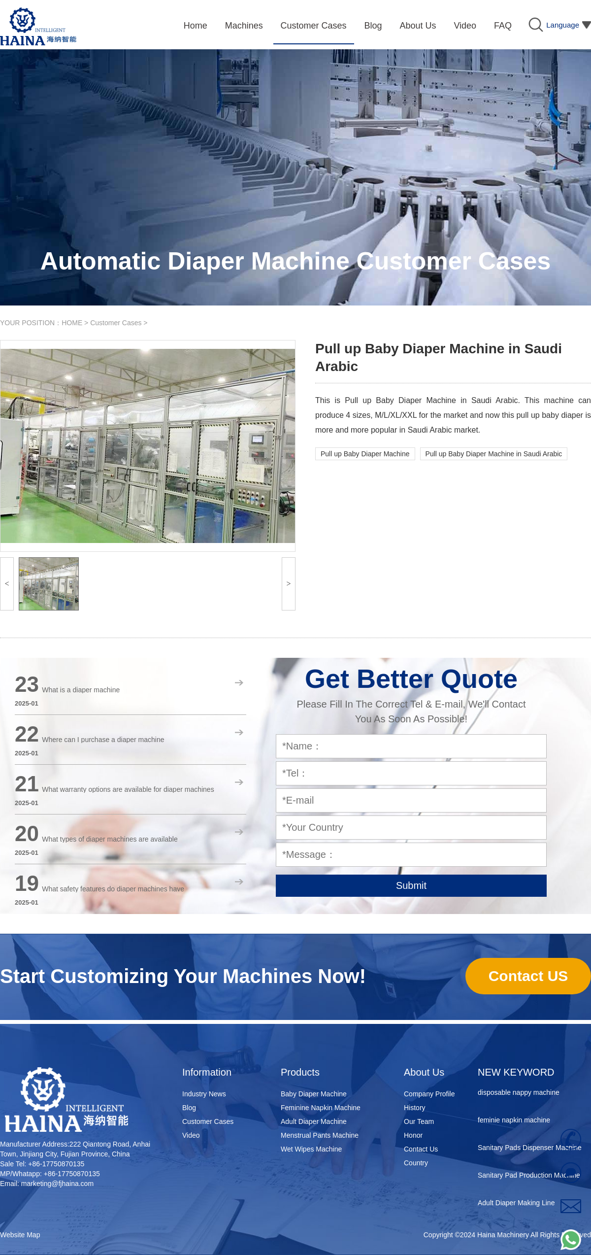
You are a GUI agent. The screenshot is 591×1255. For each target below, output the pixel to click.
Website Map (20, 1235)
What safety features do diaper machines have (113, 888)
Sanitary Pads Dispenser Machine (530, 1149)
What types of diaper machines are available (109, 839)
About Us (424, 1072)
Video (191, 1135)
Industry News (204, 1094)
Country (416, 1163)
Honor (413, 1135)
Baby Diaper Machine (314, 1094)
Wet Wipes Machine (311, 1149)
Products (300, 1072)
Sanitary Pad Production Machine (529, 1177)
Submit (411, 885)
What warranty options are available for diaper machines (128, 789)
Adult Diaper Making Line (516, 1205)
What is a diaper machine (81, 689)
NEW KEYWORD (516, 1072)
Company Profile (429, 1094)
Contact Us (421, 1149)
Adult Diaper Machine (314, 1121)
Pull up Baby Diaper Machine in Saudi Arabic (494, 454)
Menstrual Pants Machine (320, 1135)
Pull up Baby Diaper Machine (365, 454)
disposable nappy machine (518, 1094)
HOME (72, 323)
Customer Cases (115, 323)
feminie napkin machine (514, 1122)
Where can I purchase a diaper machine (103, 739)
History (415, 1108)
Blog (189, 1108)
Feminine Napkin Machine (321, 1108)
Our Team (419, 1121)
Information (206, 1072)
